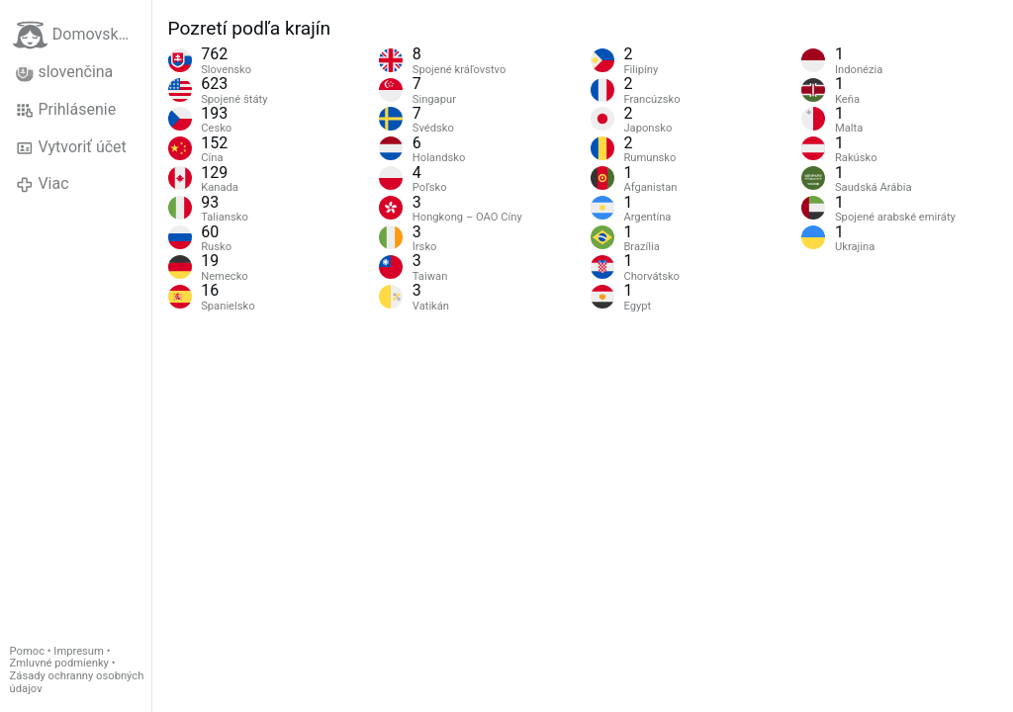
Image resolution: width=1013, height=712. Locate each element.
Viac (42, 184)
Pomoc (27, 651)
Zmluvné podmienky (59, 663)
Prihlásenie (66, 110)
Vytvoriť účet (71, 147)
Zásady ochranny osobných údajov (77, 682)
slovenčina (64, 72)
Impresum (78, 651)
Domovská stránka (82, 35)
